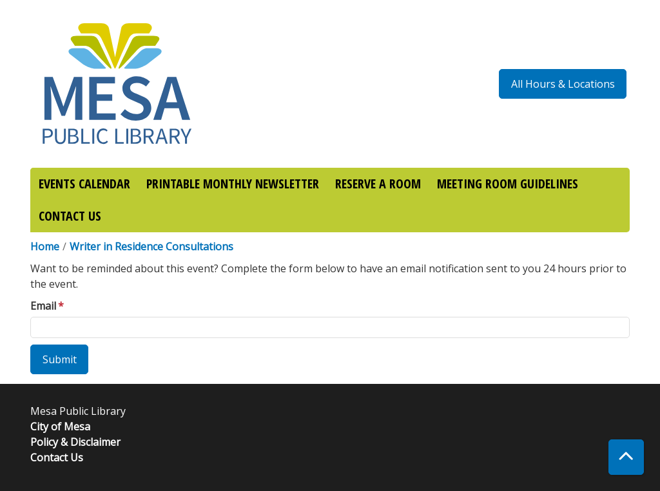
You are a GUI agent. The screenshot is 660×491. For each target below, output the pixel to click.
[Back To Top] (626, 457)
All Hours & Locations (563, 84)
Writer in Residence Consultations (151, 246)
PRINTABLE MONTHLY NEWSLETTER (232, 183)
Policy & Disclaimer (75, 442)
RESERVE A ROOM (378, 183)
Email (43, 306)
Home (44, 246)
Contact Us (56, 457)
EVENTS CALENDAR (84, 183)
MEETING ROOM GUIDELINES (507, 183)
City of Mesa (60, 426)
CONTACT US (70, 216)
